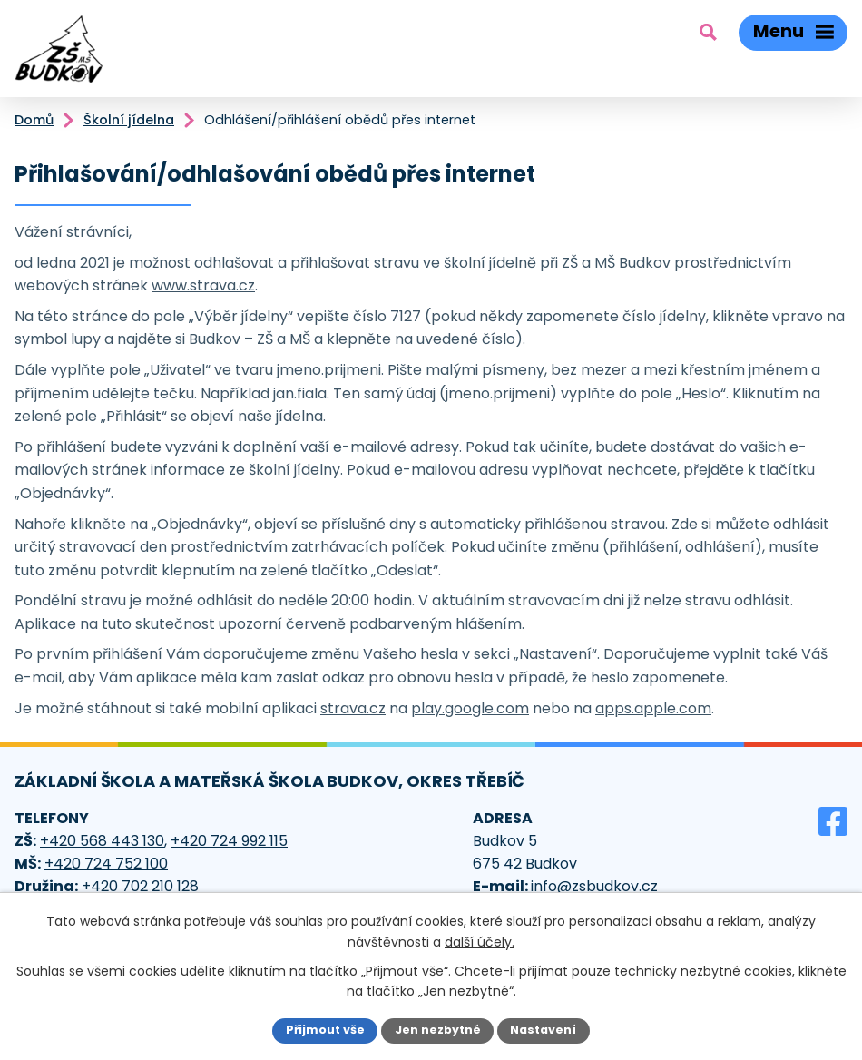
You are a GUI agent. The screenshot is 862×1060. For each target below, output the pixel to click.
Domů (34, 120)
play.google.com (470, 708)
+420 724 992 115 (229, 840)
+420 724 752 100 (106, 863)
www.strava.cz (203, 285)
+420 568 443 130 (102, 840)
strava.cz (353, 708)
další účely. (479, 941)
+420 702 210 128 (140, 886)
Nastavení (543, 1029)
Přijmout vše (325, 1029)
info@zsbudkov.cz (594, 886)
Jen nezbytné (438, 1029)
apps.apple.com (653, 708)
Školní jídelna (128, 120)
